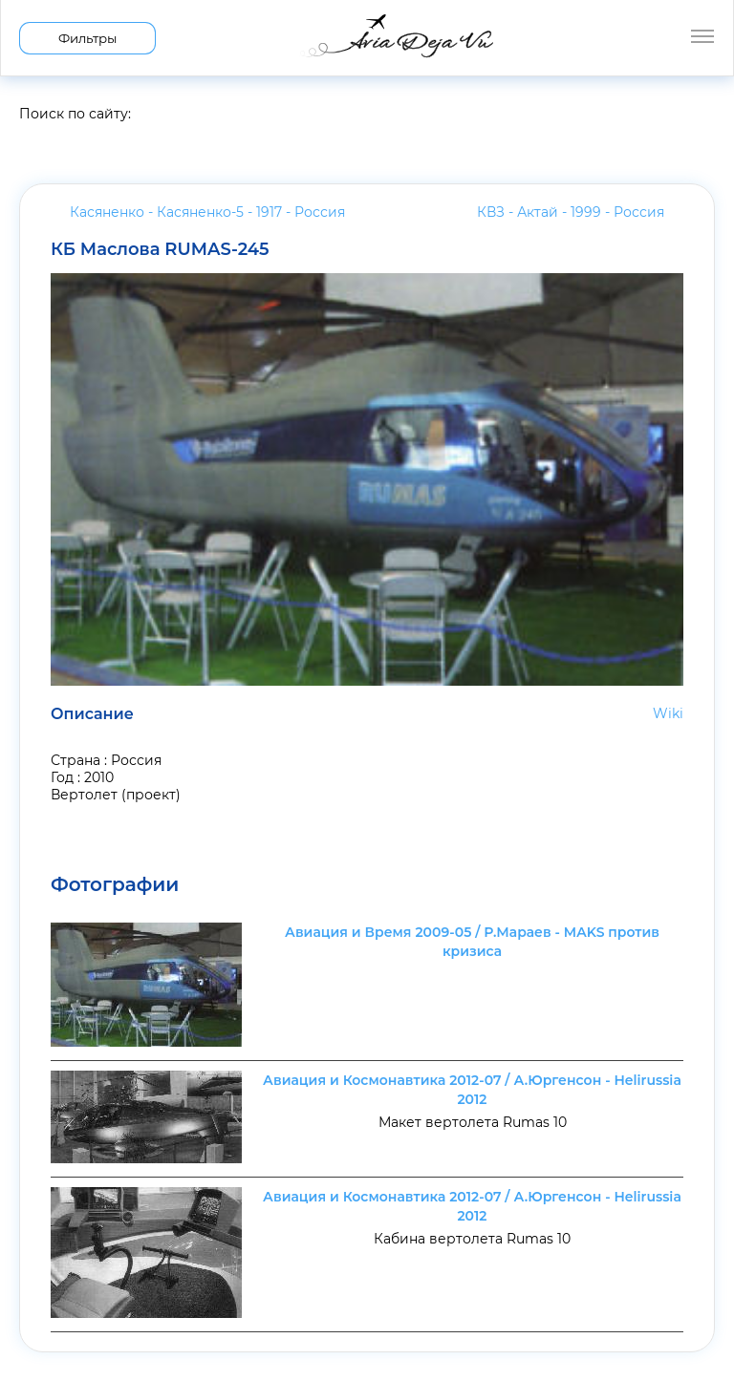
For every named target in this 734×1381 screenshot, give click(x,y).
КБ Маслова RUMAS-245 (160, 249)
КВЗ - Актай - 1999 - (570, 212)
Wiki (668, 713)
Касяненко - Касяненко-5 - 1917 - (207, 212)
